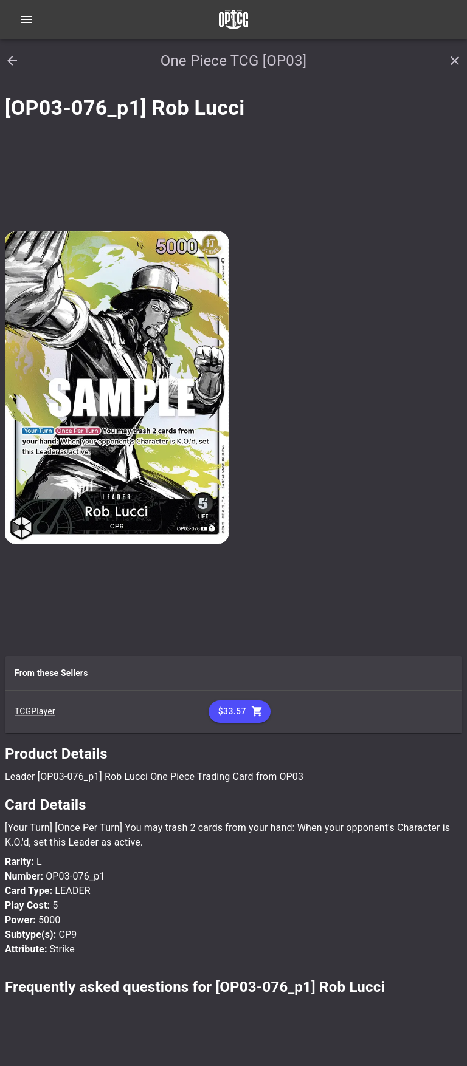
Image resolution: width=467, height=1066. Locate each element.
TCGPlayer (35, 711)
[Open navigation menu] (27, 19)
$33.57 (240, 711)
